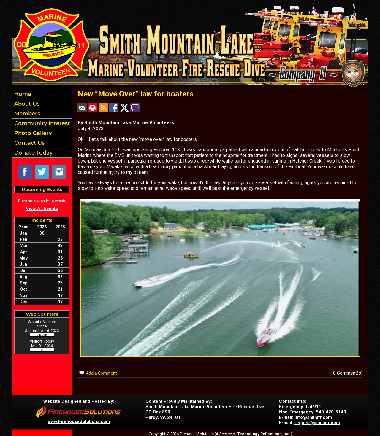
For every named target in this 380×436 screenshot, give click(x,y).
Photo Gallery (32, 133)
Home (22, 94)
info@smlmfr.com (313, 417)
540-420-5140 (331, 412)
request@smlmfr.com (317, 422)
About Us (26, 104)
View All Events (42, 208)
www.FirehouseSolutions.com (79, 421)
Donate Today (33, 152)
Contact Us (29, 143)
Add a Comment (101, 373)
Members (26, 113)
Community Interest (41, 123)
